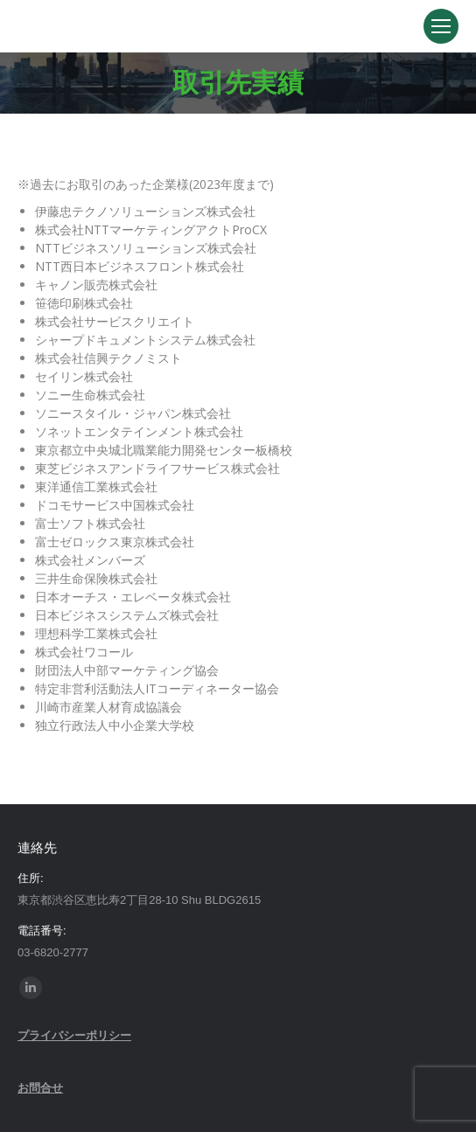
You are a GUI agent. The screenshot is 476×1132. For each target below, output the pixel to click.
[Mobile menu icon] (441, 26)
